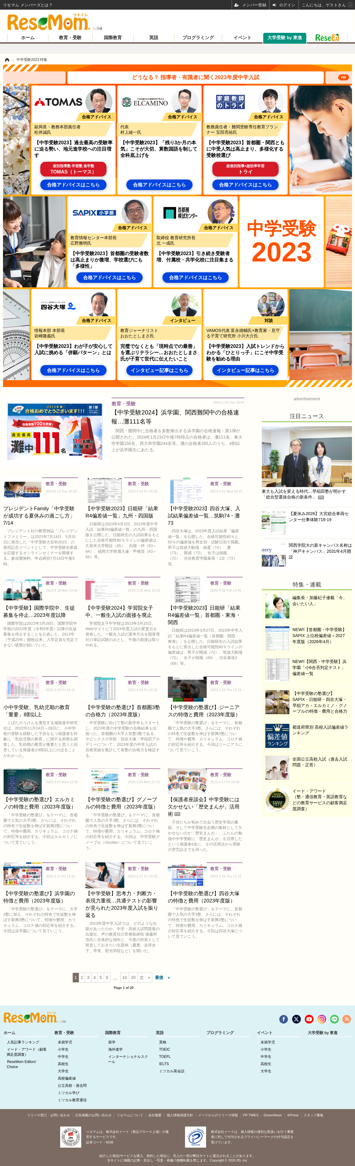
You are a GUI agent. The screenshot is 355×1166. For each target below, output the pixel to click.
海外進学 (115, 1049)
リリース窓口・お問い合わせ (48, 1115)
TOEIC (164, 1049)
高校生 (63, 1064)
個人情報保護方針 (180, 1115)
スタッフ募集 (313, 1115)
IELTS (164, 1064)
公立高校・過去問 (72, 1085)
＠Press (293, 1115)
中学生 (63, 1057)
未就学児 (65, 1042)
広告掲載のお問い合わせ (93, 1115)
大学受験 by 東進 (284, 37)
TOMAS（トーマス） (73, 169)
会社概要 (155, 1115)
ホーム (28, 37)
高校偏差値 (67, 1078)
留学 (112, 1042)
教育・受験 (70, 37)
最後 (159, 977)
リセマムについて (130, 1115)
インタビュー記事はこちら (159, 370)
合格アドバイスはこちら (73, 184)
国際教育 (113, 37)
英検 (162, 1042)
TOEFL (165, 1057)
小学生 (63, 1049)
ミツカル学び (68, 1093)
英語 (153, 37)
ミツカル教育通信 (72, 1100)
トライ (245, 169)
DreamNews (273, 1115)
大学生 (63, 1071)
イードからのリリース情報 (218, 1115)
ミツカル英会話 (171, 1071)
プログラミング (198, 37)
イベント (242, 37)
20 (133, 977)
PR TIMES (251, 1115)
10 (124, 977)
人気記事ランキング (23, 1042)
